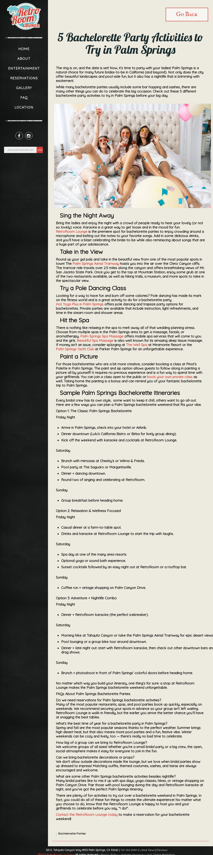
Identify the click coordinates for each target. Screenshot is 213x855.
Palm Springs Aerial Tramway (96, 263)
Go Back (187, 14)
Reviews (162, 850)
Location (23, 107)
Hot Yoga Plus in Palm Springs (79, 304)
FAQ (24, 97)
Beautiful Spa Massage (95, 340)
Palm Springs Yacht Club (75, 349)
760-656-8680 (128, 850)
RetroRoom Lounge (71, 231)
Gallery (24, 88)
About (23, 58)
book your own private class (169, 377)
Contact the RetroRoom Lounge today (86, 814)
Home (23, 49)
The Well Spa (136, 345)
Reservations (24, 78)
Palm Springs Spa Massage (101, 336)
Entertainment (24, 68)
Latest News (147, 850)
